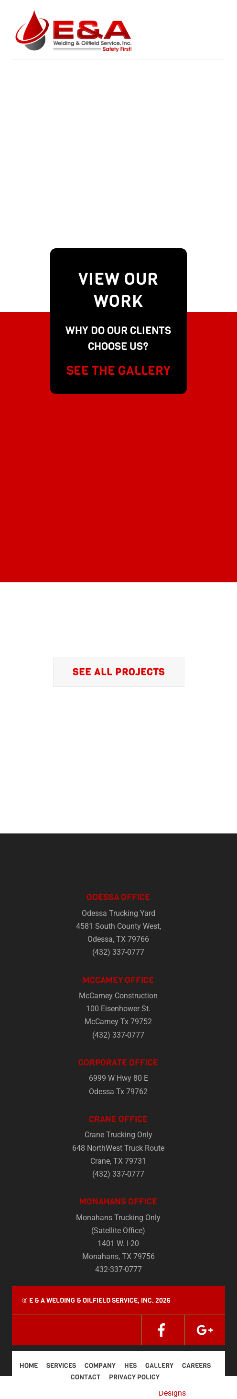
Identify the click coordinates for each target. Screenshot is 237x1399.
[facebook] (161, 1329)
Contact (85, 1377)
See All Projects (119, 672)
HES (130, 1365)
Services (61, 1365)
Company (100, 1365)
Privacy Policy (134, 1377)
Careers (196, 1365)
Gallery (159, 1365)
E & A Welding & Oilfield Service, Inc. (91, 1300)
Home (29, 1365)
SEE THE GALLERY (118, 370)
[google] (204, 1329)
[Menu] (215, 13)
